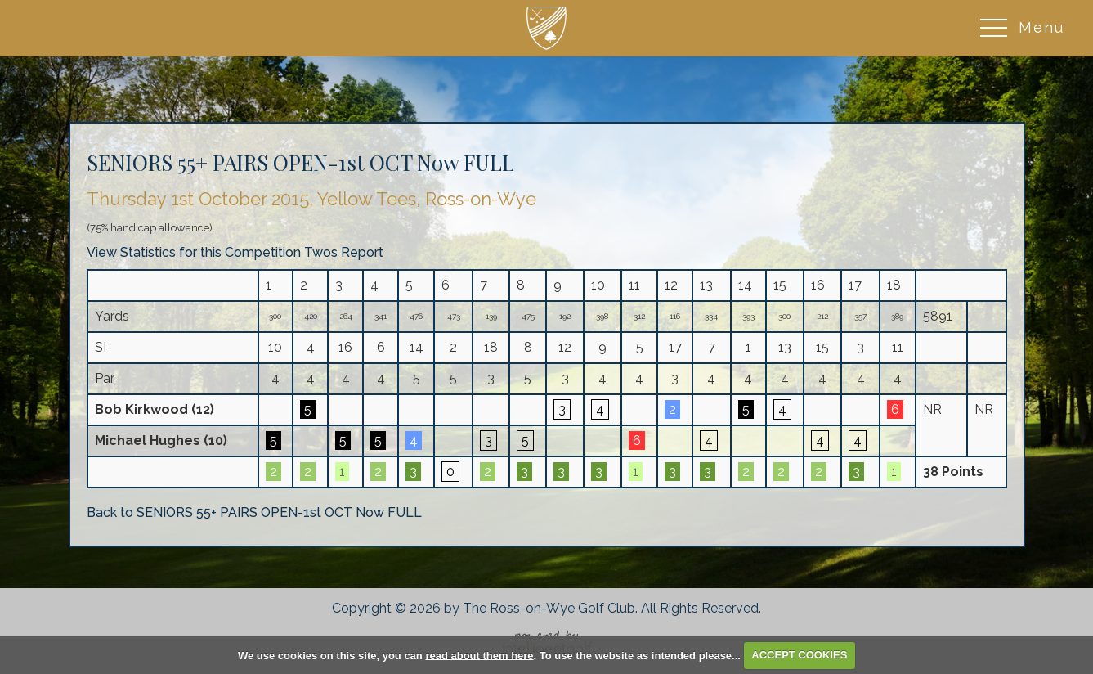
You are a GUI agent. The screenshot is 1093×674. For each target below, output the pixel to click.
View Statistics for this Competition (194, 252)
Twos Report (343, 252)
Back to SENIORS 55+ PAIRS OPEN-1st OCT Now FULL (254, 512)
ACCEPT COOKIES (799, 655)
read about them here (479, 655)
